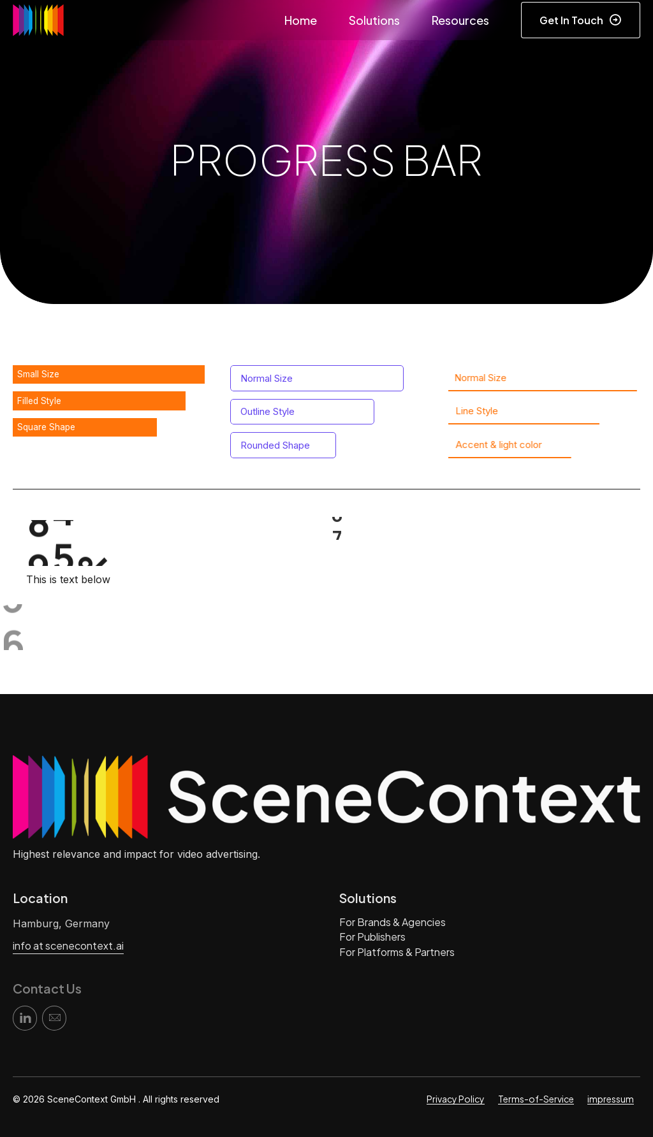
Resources (460, 20)
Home (300, 20)
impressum (610, 1098)
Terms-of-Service (536, 1098)
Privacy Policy (456, 1098)
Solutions (374, 20)
